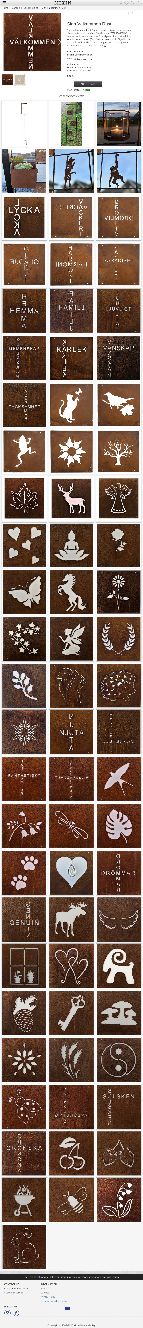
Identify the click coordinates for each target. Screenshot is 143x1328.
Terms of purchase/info (53, 1301)
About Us (45, 1288)
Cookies (44, 1292)
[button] (60, 42)
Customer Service (13, 1292)
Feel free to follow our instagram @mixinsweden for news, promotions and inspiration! (71, 1277)
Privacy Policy (47, 1296)
